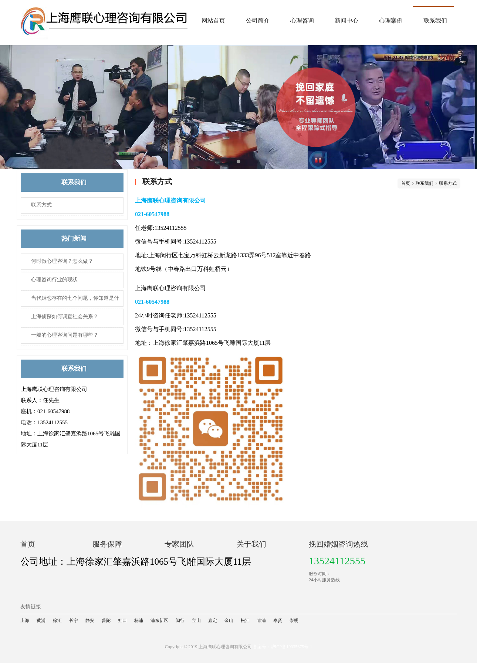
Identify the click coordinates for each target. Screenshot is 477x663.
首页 (405, 183)
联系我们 (435, 20)
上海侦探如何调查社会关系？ (64, 316)
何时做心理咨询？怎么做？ (62, 261)
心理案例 (391, 20)
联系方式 (41, 205)
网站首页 (213, 20)
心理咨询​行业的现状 (54, 279)
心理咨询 (302, 20)
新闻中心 (346, 20)
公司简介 (258, 20)
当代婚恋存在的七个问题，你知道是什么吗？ (70, 301)
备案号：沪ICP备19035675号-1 (282, 646)
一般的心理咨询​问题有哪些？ (64, 335)
